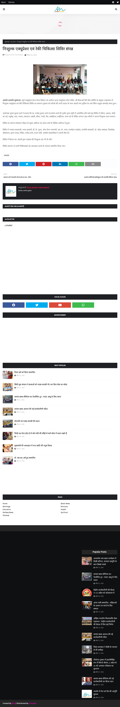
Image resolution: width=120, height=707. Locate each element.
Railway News (8, 512)
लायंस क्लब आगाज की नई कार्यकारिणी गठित (31, 409)
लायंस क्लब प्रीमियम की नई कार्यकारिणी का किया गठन (103, 680)
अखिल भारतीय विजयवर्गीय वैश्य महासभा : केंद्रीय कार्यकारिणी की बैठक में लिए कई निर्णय (105, 621)
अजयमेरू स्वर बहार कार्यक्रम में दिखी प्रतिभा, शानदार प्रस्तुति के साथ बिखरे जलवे (105, 561)
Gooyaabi (32, 703)
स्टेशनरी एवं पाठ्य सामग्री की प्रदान (27, 421)
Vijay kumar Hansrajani (14, 55)
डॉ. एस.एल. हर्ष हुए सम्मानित (24, 458)
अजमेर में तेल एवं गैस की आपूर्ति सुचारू (105, 693)
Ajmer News (65, 504)
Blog (13, 703)
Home (5, 504)
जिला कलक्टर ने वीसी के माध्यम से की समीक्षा (105, 648)
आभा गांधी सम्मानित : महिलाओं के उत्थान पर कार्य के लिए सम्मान (105, 605)
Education (7, 509)
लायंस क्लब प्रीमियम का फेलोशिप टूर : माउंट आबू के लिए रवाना (37, 397)
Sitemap (11, 2)
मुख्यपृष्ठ (7, 42)
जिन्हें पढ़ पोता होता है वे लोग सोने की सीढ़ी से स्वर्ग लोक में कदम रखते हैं (40, 433)
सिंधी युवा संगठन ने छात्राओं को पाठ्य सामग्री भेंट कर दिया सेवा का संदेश (40, 384)
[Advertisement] (60, 339)
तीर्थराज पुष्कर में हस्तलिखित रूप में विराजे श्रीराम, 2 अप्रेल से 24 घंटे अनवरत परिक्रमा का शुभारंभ (105, 664)
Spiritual (64, 512)
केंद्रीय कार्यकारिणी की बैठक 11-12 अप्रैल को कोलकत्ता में (104, 591)
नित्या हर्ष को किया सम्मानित (24, 372)
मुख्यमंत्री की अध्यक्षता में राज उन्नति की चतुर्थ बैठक (33, 445)
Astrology (6, 506)
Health (13, 42)
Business (64, 506)
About (3, 2)
